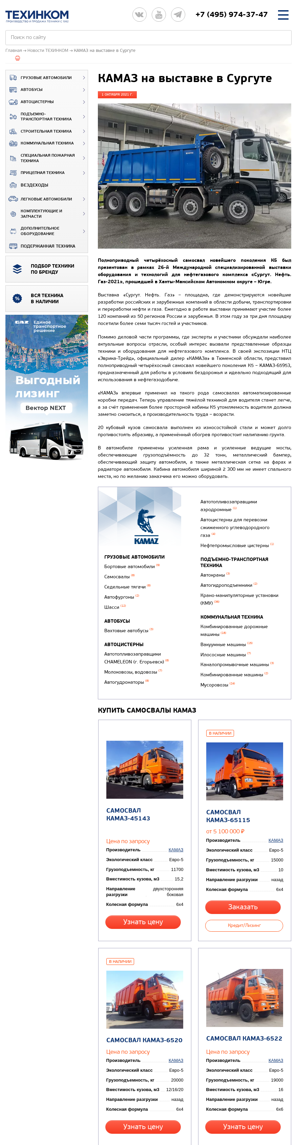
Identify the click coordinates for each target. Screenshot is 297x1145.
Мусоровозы (216, 663)
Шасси (115, 601)
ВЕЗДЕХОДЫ (27, 185)
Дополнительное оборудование (32, 231)
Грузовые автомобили (39, 77)
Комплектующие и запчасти (34, 214)
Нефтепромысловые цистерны (236, 540)
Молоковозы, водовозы (133, 660)
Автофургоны (121, 592)
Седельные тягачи (127, 583)
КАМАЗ (177, 814)
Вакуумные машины (225, 629)
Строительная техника (39, 131)
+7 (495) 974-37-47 (231, 14)
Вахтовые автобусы (128, 623)
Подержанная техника (40, 246)
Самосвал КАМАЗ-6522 (243, 992)
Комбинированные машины (233, 655)
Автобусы (24, 90)
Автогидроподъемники (227, 577)
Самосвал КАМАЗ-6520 (143, 993)
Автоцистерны (30, 102)
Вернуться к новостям (126, 1110)
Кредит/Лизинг (244, 887)
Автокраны (214, 568)
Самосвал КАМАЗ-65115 (245, 785)
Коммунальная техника (40, 143)
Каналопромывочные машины (236, 646)
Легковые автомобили (39, 198)
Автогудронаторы (221, 501)
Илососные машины (224, 637)
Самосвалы (119, 575)
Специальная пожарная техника (40, 158)
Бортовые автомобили (132, 566)
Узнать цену (144, 887)
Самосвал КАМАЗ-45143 (145, 785)
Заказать (244, 872)
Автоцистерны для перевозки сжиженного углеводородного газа (241, 528)
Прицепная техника (35, 173)
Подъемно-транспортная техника (39, 117)
